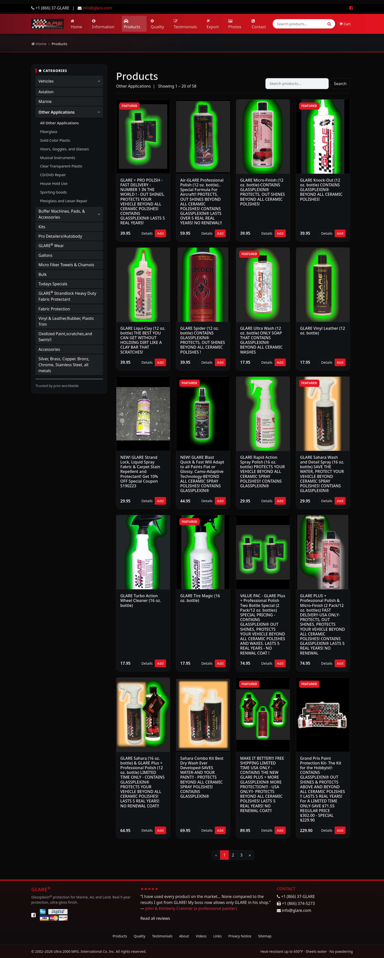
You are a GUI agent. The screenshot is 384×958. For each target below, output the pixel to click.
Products (132, 24)
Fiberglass (48, 131)
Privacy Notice (240, 936)
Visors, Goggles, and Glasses (64, 148)
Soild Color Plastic (55, 140)
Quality (157, 24)
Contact (259, 24)
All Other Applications (59, 122)
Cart (345, 24)
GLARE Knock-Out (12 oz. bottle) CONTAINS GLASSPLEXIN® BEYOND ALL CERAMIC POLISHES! (321, 189)
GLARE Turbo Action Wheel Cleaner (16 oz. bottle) (140, 600)
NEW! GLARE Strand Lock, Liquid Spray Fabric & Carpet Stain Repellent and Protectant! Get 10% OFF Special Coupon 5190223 (140, 472)
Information (103, 24)
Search (340, 83)
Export (213, 24)
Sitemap (264, 936)
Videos (201, 936)
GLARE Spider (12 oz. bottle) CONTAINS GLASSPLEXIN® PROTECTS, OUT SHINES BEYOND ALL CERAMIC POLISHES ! (202, 340)
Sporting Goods (53, 192)
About (184, 936)
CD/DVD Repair (53, 174)
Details (147, 233)
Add (160, 233)
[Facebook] (33, 915)
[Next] (250, 855)
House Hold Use (53, 183)
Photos (234, 24)
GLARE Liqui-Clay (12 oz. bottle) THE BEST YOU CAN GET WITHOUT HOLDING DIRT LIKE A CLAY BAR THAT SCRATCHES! (142, 340)
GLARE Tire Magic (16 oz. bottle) (200, 598)
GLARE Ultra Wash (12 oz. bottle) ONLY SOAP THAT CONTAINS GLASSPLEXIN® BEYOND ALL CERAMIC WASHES (261, 340)
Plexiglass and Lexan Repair (63, 200)
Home (76, 24)
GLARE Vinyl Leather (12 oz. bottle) (322, 331)
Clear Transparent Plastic (61, 166)
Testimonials (185, 24)
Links (217, 936)
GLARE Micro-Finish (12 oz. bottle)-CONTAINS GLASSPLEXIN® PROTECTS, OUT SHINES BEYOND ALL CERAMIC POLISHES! (262, 192)
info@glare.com (97, 8)
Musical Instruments (57, 157)
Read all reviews (155, 918)
